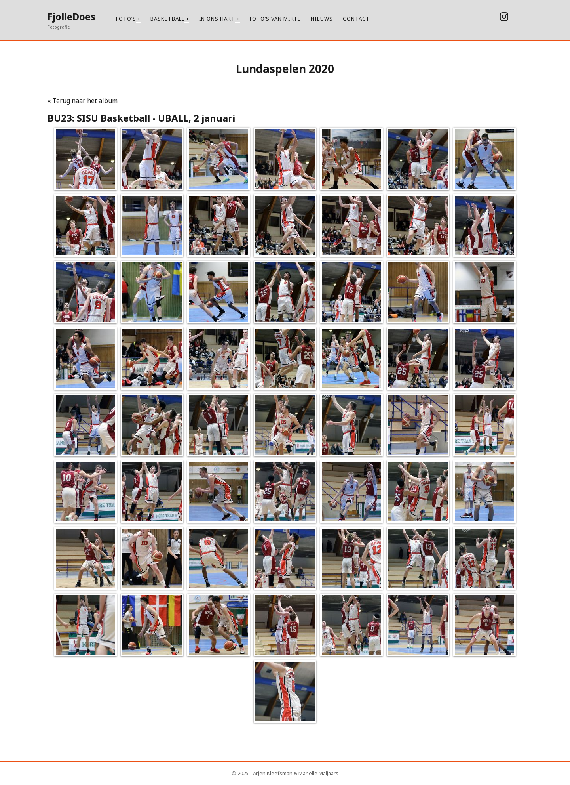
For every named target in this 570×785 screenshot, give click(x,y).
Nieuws (322, 18)
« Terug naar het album (83, 100)
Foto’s (126, 18)
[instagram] (504, 16)
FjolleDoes (71, 16)
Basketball (167, 18)
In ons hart (217, 18)
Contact (356, 18)
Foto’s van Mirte (275, 18)
